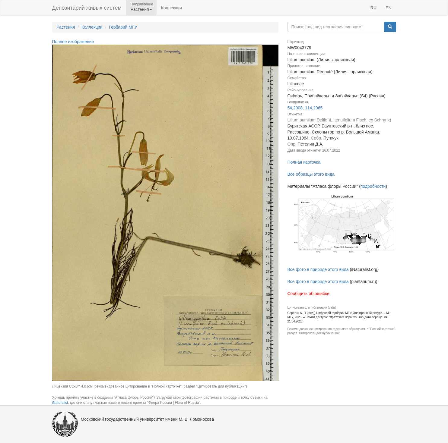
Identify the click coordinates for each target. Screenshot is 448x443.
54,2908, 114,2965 (305, 107)
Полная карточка (304, 162)
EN (388, 7)
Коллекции (171, 7)
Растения (66, 27)
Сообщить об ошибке (308, 293)
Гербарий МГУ (123, 27)
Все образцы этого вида (311, 174)
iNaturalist (60, 403)
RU (373, 7)
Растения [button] (141, 9)
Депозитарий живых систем (87, 8)
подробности (373, 186)
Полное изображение (73, 41)
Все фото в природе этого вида (318, 269)
